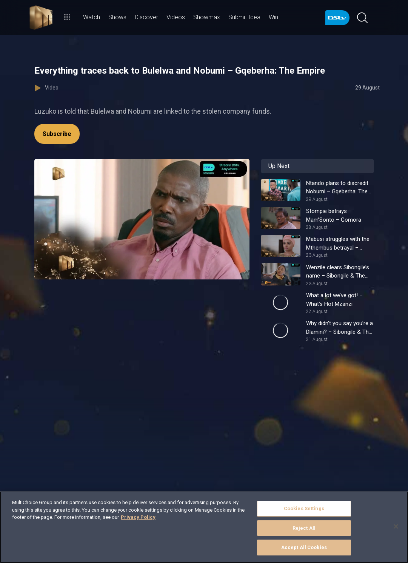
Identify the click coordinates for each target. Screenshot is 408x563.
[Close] (396, 526)
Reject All (304, 528)
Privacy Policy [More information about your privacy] (138, 517)
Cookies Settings (304, 508)
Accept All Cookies (304, 547)
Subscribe (57, 133)
